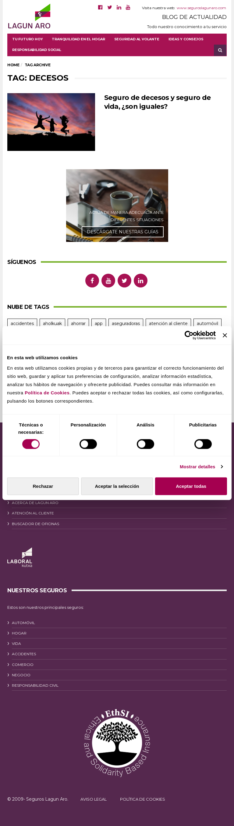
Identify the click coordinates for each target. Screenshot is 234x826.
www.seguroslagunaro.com (201, 7)
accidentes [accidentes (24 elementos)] (22, 323)
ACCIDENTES (24, 654)
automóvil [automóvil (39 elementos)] (207, 323)
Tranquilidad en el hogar (78, 39)
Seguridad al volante (136, 39)
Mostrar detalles (197, 466)
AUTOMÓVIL (23, 622)
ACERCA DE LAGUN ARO (35, 502)
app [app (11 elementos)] (99, 323)
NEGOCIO (21, 675)
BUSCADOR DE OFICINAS (35, 523)
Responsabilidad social (36, 50)
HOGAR (19, 633)
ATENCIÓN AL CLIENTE (33, 513)
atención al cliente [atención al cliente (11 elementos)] (168, 323)
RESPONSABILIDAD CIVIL (35, 685)
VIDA (16, 643)
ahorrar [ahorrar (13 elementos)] (78, 323)
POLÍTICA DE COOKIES (142, 799)
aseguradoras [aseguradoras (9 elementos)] (126, 323)
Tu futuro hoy (27, 39)
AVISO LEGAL (93, 799)
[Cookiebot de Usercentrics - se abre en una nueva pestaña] (189, 335)
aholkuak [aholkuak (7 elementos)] (52, 323)
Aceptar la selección (117, 485)
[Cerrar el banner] (225, 335)
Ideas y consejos (186, 39)
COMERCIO (23, 664)
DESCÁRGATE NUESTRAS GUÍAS (122, 232)
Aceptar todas (191, 485)
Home (13, 65)
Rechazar (43, 485)
